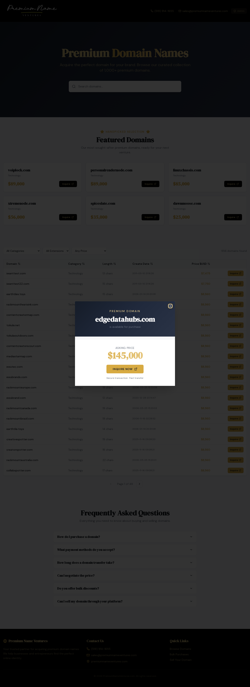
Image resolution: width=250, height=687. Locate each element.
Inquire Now (125, 369)
